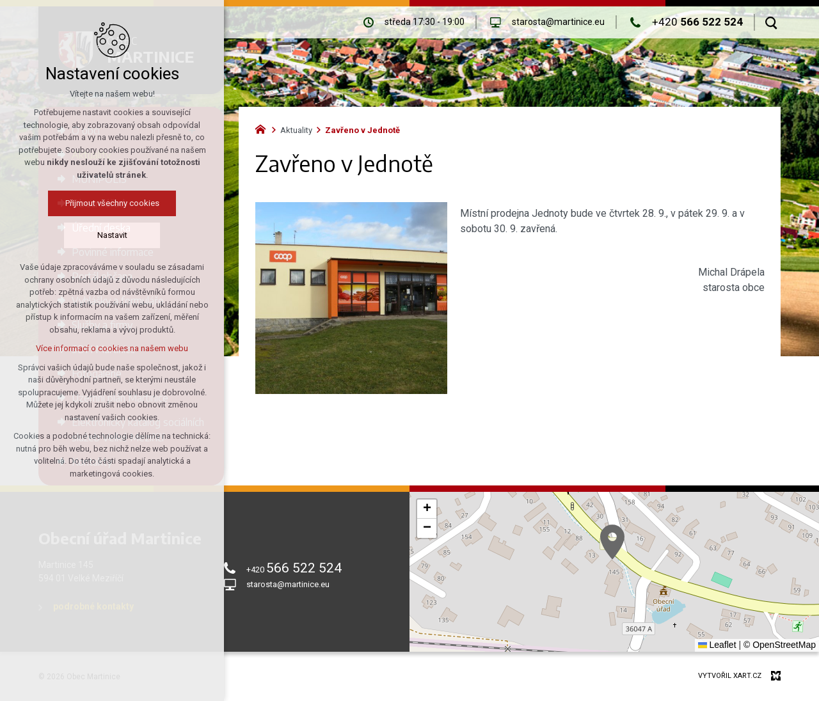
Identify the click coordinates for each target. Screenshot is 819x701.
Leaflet (717, 645)
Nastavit (112, 235)
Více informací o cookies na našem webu (112, 348)
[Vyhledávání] (771, 22)
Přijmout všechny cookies (112, 203)
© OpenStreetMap (779, 645)
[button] (612, 542)
